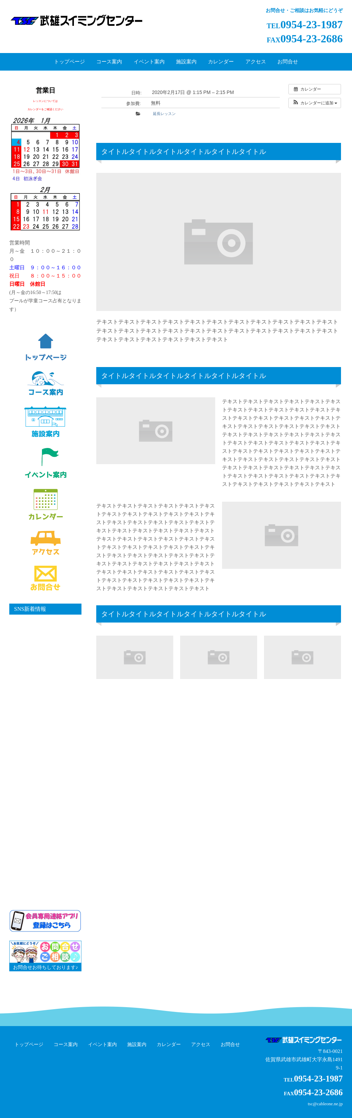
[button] (315, 103)
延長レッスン (164, 114)
